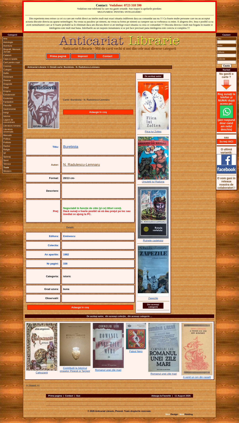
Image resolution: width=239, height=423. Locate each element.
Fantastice (8, 102)
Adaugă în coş (98, 112)
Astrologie (8, 42)
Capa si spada (10, 59)
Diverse (7, 80)
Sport (6, 160)
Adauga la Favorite (161, 396)
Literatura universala (8, 130)
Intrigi (6, 112)
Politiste (7, 142)
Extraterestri (9, 94)
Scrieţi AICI (226, 141)
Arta (5, 38)
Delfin (6, 73)
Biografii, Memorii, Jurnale (12, 50)
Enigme (7, 91)
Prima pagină (58, 56)
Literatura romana (12, 125)
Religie (6, 149)
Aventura (7, 46)
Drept (6, 87)
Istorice (6, 116)
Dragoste (7, 84)
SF (4, 153)
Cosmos (7, 66)
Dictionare (8, 77)
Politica (6, 139)
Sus (78, 396)
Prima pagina (55, 396)
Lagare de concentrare (9, 121)
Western (7, 171)
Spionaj (7, 157)
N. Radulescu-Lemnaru (81, 165)
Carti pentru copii (11, 62)
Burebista (70, 147)
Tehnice (7, 164)
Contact (107, 56)
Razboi (6, 146)
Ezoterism (8, 98)
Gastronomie (9, 109)
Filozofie (7, 105)
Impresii (83, 56)
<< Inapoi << (33, 385)
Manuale (7, 135)
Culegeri (7, 69)
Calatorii (7, 55)
